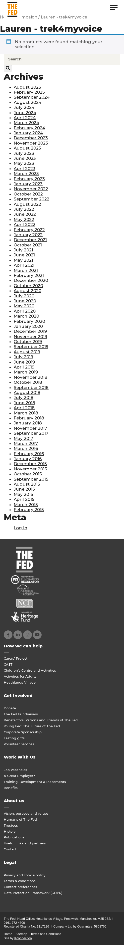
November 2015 (30, 468)
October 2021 (28, 244)
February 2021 (29, 275)
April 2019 (24, 367)
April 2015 (24, 499)
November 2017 (30, 428)
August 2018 (27, 392)
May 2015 (23, 494)
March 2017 (26, 443)
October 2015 (28, 473)
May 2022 (24, 219)
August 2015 (27, 484)
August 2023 (27, 148)
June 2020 (25, 300)
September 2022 (31, 198)
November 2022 (31, 188)
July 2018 (23, 397)
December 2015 (30, 463)
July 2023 (24, 153)
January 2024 (28, 132)
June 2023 (25, 158)
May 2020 (24, 305)
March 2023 (26, 173)
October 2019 (28, 341)
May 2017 (23, 438)
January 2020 (28, 326)
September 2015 (31, 479)
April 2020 (25, 311)
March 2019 (26, 372)
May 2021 (23, 260)
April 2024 (25, 117)
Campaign (26, 17)
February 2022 (29, 229)
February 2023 (29, 178)
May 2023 (24, 163)
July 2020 (24, 295)
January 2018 (28, 422)
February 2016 (29, 453)
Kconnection (23, 938)
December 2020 (31, 280)
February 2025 (29, 92)
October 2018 (28, 382)
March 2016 (26, 448)
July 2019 (23, 356)
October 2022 (28, 193)
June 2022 (25, 214)
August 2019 (27, 351)
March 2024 (26, 122)
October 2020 (28, 285)
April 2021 (24, 265)
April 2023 (24, 168)
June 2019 (24, 362)
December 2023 (31, 137)
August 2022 (27, 204)
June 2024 (25, 112)
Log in (20, 527)
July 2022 (24, 209)
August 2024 (27, 102)
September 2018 (31, 387)
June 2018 (24, 402)
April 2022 (24, 224)
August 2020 (27, 290)
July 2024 (24, 107)
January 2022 (28, 234)
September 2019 (31, 346)
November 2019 (30, 336)
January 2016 (28, 458)
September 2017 (31, 433)
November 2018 (30, 377)
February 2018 (29, 417)
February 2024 (29, 127)
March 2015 (26, 504)
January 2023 (28, 183)
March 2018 (26, 412)
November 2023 (31, 143)
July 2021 (23, 249)
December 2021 (30, 239)
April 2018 (24, 407)
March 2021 (26, 270)
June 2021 (24, 254)
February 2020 (29, 321)
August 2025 (27, 87)
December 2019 (30, 331)
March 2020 (26, 316)
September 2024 (32, 97)
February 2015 (29, 509)
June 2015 (24, 489)
